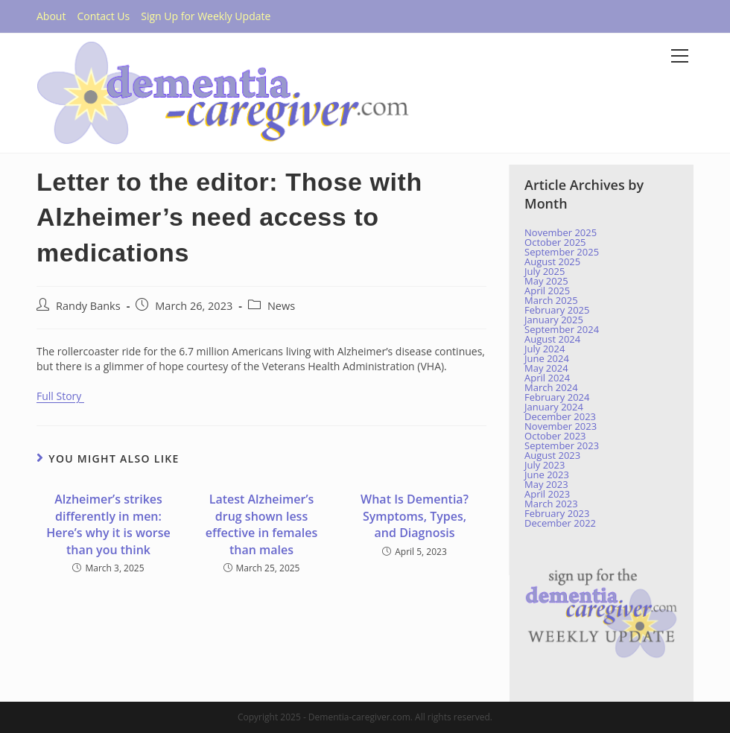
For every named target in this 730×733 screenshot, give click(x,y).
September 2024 (561, 329)
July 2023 (544, 465)
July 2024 (544, 348)
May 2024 (546, 368)
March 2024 (551, 387)
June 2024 (546, 358)
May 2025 (546, 281)
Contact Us (103, 16)
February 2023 (556, 513)
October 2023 (554, 435)
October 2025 (554, 242)
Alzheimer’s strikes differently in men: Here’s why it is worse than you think (108, 524)
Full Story (60, 396)
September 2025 (561, 251)
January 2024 (553, 406)
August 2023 (552, 455)
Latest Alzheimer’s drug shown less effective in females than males (261, 524)
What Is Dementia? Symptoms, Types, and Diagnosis (415, 516)
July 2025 (544, 271)
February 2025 (556, 310)
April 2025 (547, 290)
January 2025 (553, 319)
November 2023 (560, 426)
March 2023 (551, 503)
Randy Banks (88, 306)
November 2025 (560, 232)
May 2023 (546, 484)
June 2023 (546, 474)
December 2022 (560, 523)
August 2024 (552, 339)
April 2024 (547, 377)
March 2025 (551, 300)
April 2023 (547, 494)
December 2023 (560, 416)
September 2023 (561, 445)
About (51, 16)
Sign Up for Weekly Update (205, 16)
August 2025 (552, 261)
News (281, 306)
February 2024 (556, 397)
